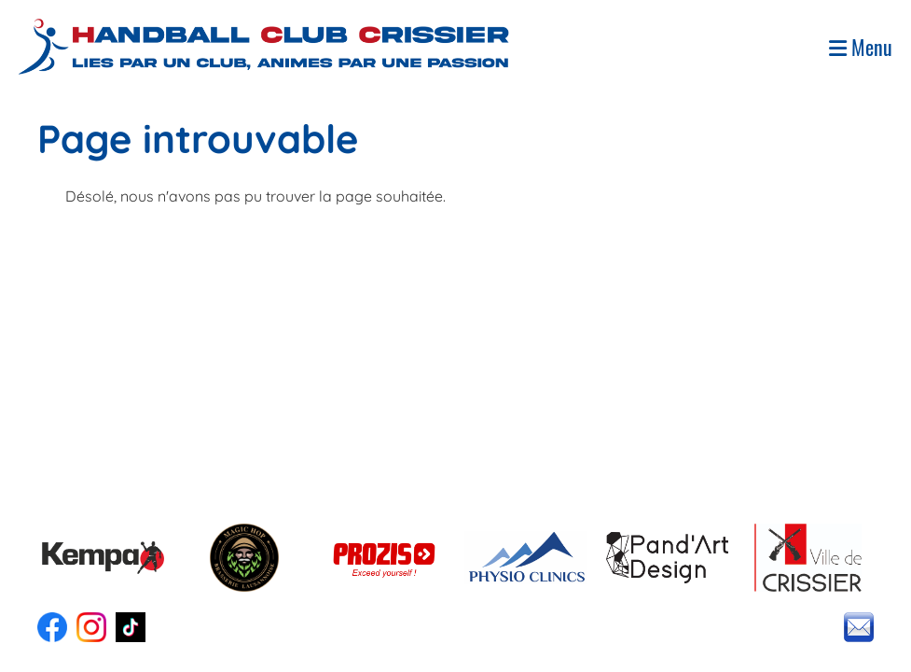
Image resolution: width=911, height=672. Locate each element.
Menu (860, 47)
